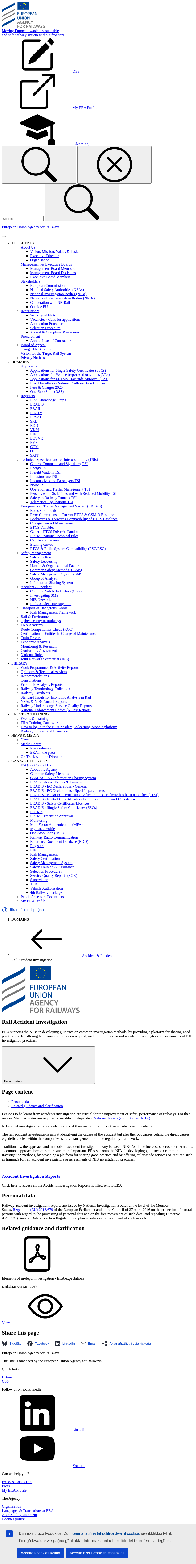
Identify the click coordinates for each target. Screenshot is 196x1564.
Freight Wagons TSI (45, 472)
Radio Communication (47, 510)
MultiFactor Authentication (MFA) (56, 825)
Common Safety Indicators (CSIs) (56, 591)
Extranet (8, 1377)
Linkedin (44, 1429)
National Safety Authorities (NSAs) (57, 290)
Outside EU (39, 307)
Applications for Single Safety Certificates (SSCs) (68, 370)
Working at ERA (42, 315)
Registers (28, 396)
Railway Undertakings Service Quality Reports (56, 706)
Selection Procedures (46, 871)
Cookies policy (13, 1519)
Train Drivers (31, 638)
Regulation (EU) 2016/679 (33, 1210)
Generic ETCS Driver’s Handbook (56, 532)
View (41, 1323)
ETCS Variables (42, 527)
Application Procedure (47, 324)
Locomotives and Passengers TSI (55, 481)
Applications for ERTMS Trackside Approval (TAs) (69, 379)
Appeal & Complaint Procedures (54, 332)
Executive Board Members (50, 277)
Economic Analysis (35, 642)
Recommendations (35, 676)
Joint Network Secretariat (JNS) (45, 659)
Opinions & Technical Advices (44, 672)
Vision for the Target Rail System (46, 353)
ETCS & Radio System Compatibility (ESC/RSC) (68, 549)
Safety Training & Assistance (52, 867)
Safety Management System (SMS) (56, 574)
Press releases (40, 748)
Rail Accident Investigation (50, 604)
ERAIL (35, 409)
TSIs (33, 884)
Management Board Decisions (53, 273)
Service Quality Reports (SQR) (53, 876)
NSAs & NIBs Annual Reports (44, 701)
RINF (34, 434)
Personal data (21, 1102)
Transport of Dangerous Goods (44, 608)
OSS (5, 1381)
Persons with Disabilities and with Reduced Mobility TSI (73, 493)
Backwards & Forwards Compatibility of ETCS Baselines (74, 519)
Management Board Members (52, 268)
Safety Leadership (43, 561)
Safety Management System (51, 863)
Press (6, 1486)
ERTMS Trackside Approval (51, 816)
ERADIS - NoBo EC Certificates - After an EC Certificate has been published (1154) (94, 795)
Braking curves (41, 544)
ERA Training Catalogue (39, 723)
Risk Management (44, 854)
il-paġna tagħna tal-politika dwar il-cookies (105, 1533)
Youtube (43, 1466)
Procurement (30, 336)
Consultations (31, 680)
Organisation (39, 260)
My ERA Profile (42, 829)
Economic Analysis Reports (42, 684)
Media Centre (31, 744)
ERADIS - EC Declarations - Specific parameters (67, 791)
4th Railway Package (46, 892)
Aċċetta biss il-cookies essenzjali (96, 1553)
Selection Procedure (45, 328)
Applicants (29, 366)
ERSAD (36, 417)
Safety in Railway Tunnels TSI (53, 498)
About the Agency (43, 769)
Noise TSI (37, 485)
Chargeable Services (36, 349)
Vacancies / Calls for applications (55, 319)
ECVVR (36, 438)
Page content (48, 1065)
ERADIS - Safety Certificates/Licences (59, 803)
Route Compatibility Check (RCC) (47, 629)
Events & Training (35, 718)
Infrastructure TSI (43, 476)
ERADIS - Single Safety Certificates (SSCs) (63, 808)
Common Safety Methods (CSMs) (56, 570)
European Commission (47, 285)
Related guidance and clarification (37, 1106)
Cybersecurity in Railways (41, 621)
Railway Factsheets (35, 693)
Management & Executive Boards (46, 264)
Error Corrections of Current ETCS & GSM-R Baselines (72, 515)
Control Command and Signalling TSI (59, 464)
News (25, 740)
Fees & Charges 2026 (46, 387)
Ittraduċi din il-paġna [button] (27, 910)
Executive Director (44, 256)
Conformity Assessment (39, 651)
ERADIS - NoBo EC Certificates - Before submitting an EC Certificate (84, 799)
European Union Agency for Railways (30, 227)
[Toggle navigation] (4, 236)
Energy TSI (39, 468)
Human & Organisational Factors (55, 566)
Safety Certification (45, 859)
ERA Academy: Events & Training (56, 782)
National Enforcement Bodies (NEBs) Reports (56, 710)
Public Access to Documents (42, 897)
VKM (34, 430)
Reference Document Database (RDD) (59, 842)
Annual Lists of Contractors (51, 341)
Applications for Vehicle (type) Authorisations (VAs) (70, 375)
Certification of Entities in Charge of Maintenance (58, 634)
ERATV (36, 413)
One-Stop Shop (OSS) (47, 392)
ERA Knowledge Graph (48, 400)
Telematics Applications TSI (51, 502)
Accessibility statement (19, 1515)
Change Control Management (52, 523)
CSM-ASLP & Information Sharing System (63, 778)
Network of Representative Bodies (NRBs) (62, 298)
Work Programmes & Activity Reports (50, 668)
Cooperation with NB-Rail (50, 302)
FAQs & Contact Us (36, 765)
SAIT (34, 455)
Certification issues (44, 540)
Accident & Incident (36, 587)
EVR (34, 443)
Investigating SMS (44, 595)
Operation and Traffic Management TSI (60, 489)
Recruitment (30, 311)
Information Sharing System (51, 583)
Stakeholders (30, 281)
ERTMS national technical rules (54, 536)
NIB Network (40, 600)
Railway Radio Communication (54, 837)
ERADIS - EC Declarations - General (58, 786)
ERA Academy (32, 625)
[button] (5, 910)
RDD (34, 426)
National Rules (32, 655)
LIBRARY (19, 663)
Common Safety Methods (49, 774)
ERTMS (36, 812)
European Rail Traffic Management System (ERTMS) (61, 506)
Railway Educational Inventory (44, 731)
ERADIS (37, 404)
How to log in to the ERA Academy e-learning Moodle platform (69, 727)
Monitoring (38, 820)
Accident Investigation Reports (31, 1176)
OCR (34, 451)
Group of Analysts (44, 578)
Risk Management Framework (53, 612)
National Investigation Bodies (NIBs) (58, 294)
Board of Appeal (33, 345)
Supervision (39, 880)
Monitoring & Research (39, 646)
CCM (34, 447)
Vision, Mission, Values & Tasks (54, 252)
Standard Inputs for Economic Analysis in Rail (56, 697)
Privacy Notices (33, 358)
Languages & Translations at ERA (28, 1511)
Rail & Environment (36, 617)
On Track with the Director (41, 757)
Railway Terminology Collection (45, 689)
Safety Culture (41, 557)
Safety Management (36, 553)
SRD (33, 421)
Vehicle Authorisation (46, 888)
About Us (28, 247)
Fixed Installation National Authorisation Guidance (68, 383)
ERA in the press (43, 752)
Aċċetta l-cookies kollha (40, 1553)
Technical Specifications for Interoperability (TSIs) (59, 460)
